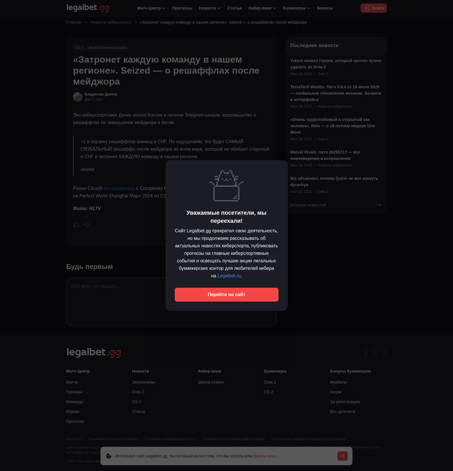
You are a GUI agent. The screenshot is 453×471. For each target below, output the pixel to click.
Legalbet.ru (229, 275)
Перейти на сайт (226, 294)
